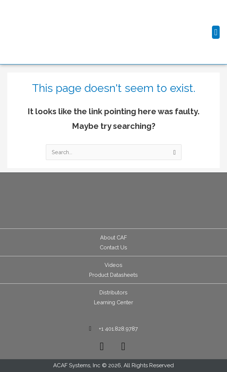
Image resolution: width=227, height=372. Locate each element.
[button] (216, 32)
